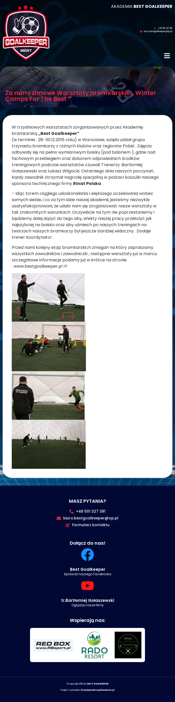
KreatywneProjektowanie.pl (98, 690)
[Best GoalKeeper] (87, 554)
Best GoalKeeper (87, 569)
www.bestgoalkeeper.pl (38, 266)
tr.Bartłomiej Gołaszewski (87, 600)
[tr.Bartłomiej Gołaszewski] (87, 585)
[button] (167, 56)
